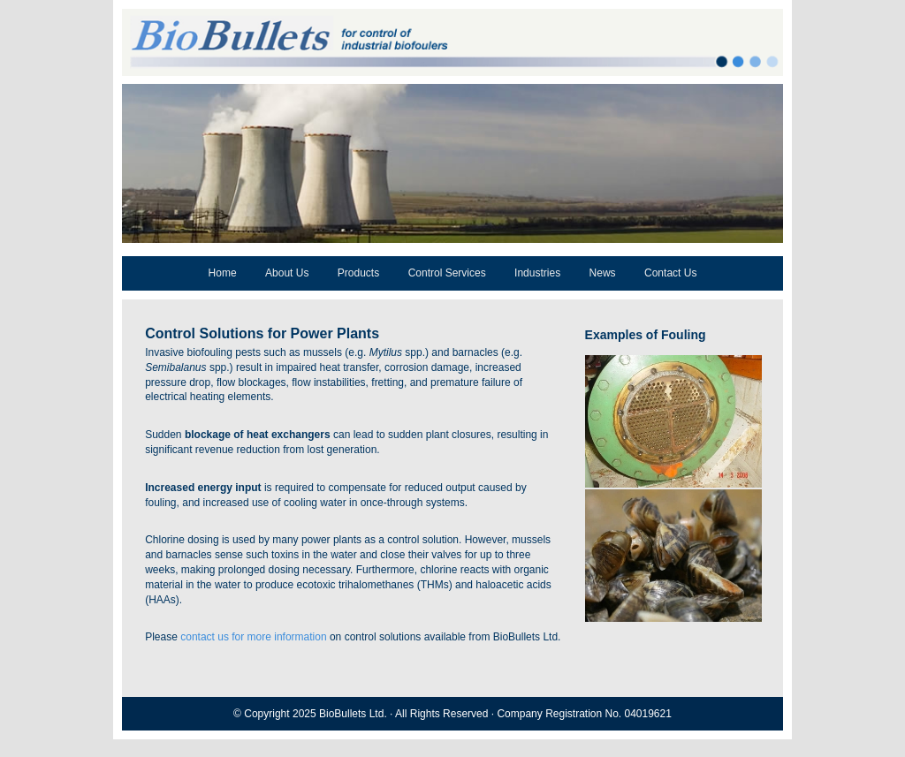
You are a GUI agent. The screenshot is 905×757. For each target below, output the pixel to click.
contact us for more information (253, 637)
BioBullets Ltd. (353, 714)
